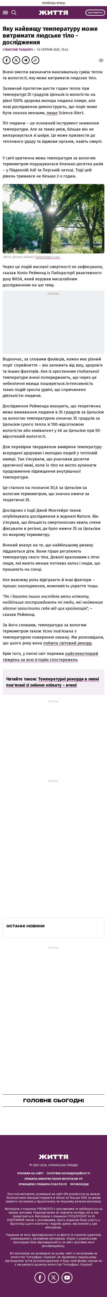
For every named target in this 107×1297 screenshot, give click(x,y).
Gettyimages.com (48, 257)
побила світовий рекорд (67, 643)
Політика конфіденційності (68, 1173)
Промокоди (79, 1184)
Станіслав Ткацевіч (18, 50)
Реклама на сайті (30, 1173)
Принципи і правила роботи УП (43, 1184)
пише (52, 112)
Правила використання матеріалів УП (53, 1178)
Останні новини (25, 926)
